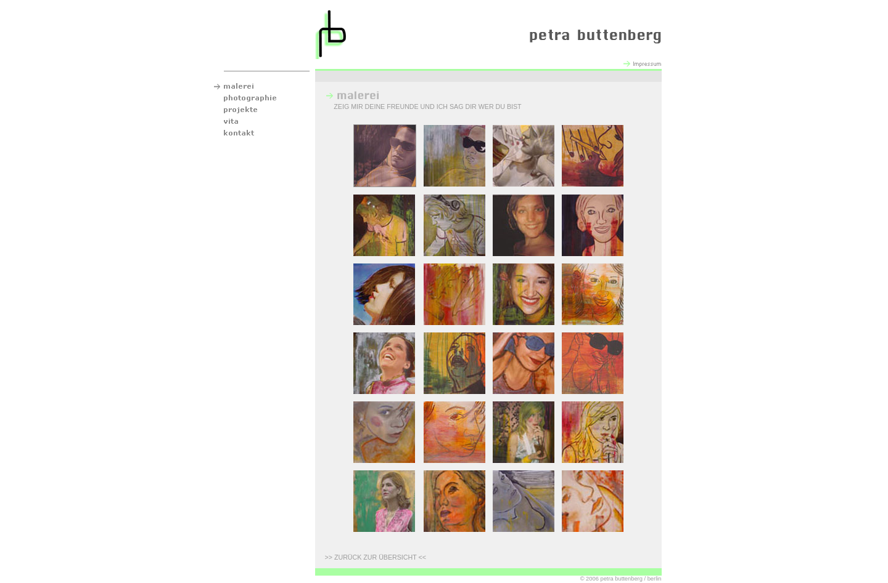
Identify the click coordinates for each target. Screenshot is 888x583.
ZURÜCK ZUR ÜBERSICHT (375, 557)
